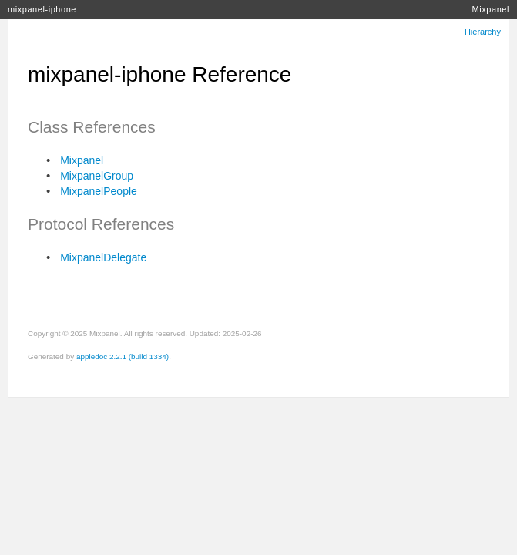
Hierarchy (483, 31)
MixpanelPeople (98, 191)
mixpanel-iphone (42, 9)
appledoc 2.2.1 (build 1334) (122, 356)
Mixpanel (490, 9)
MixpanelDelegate (103, 257)
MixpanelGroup (96, 176)
